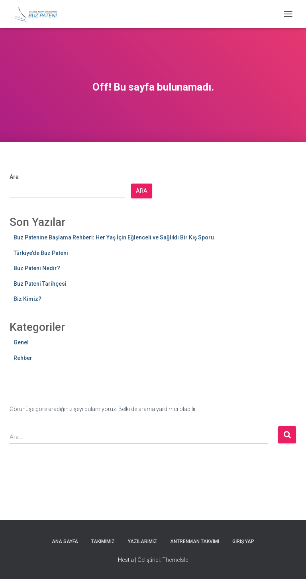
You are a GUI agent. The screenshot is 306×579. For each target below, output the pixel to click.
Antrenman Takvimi (194, 541)
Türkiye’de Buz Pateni (41, 253)
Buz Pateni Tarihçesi (40, 284)
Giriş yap (243, 541)
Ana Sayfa (65, 541)
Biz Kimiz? (27, 299)
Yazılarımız (142, 541)
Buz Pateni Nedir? (37, 268)
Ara (14, 177)
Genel (21, 342)
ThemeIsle (175, 560)
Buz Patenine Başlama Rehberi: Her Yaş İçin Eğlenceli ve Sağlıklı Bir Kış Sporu (114, 237)
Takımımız (103, 541)
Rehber (23, 358)
